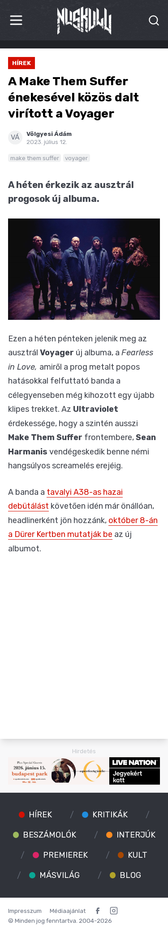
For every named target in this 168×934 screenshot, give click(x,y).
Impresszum (25, 910)
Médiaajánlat (68, 910)
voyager (76, 157)
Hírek (21, 62)
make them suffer (34, 157)
